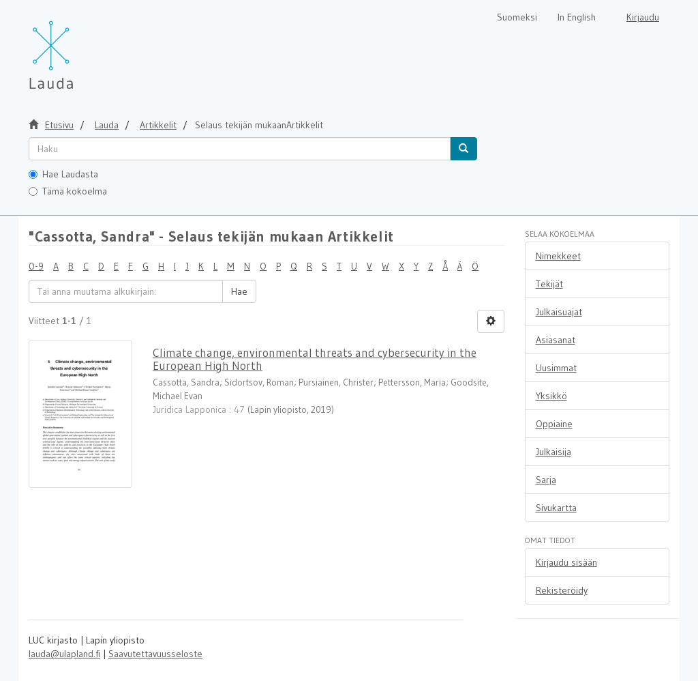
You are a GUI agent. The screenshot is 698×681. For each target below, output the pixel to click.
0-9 (36, 266)
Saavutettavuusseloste (155, 654)
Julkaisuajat (559, 312)
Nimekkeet (558, 256)
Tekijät (549, 284)
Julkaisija (553, 452)
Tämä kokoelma (68, 191)
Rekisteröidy (562, 590)
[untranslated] (240, 148)
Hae (239, 291)
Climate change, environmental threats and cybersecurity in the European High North (314, 359)
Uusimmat (556, 368)
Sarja (546, 480)
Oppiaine (554, 424)
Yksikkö (551, 396)
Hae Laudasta (63, 174)
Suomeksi (517, 17)
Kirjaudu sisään (566, 562)
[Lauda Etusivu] (79, 48)
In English (577, 17)
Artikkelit (158, 125)
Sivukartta (556, 508)
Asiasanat (555, 340)
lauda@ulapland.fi (64, 654)
